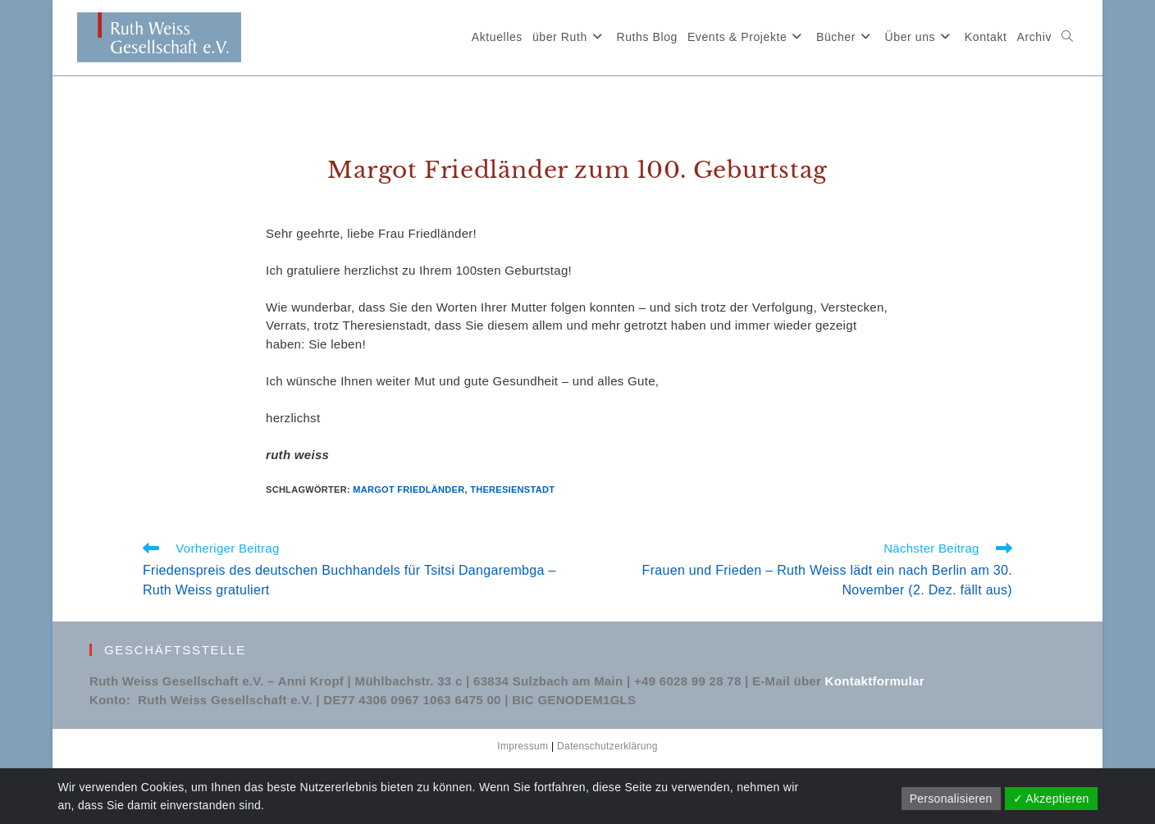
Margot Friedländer (408, 489)
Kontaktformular (874, 681)
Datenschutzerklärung (607, 746)
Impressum (522, 746)
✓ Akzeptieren (1051, 798)
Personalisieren (951, 798)
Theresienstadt (512, 489)
